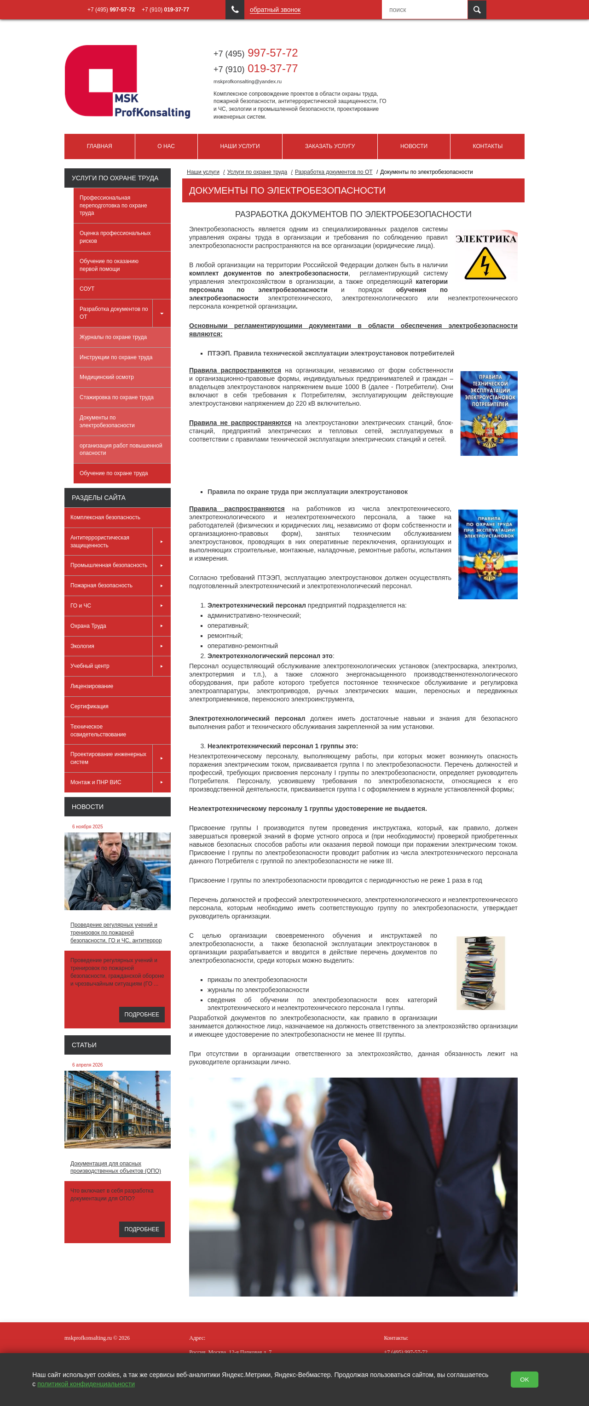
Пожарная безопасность (120, 586)
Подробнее (142, 1014)
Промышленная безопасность (120, 565)
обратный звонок (275, 10)
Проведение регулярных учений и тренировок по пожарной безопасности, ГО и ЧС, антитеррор (116, 933)
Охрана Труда (120, 626)
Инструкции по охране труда (116, 357)
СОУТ (87, 289)
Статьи (84, 1045)
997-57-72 (256, 52)
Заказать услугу (330, 146)
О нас (166, 146)
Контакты (488, 146)
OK (524, 1379)
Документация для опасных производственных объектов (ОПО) (115, 1167)
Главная (99, 146)
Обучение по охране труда (114, 473)
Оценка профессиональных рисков (115, 237)
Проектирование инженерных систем (120, 758)
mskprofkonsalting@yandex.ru (248, 81)
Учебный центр (120, 666)
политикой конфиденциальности (86, 1384)
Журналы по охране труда (113, 337)
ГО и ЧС (120, 606)
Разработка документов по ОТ (125, 313)
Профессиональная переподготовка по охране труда (113, 206)
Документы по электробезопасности (107, 421)
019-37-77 (256, 68)
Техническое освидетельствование (98, 730)
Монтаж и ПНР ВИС (120, 782)
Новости (413, 146)
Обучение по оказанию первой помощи (109, 265)
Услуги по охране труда (115, 178)
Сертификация (89, 706)
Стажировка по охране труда (117, 397)
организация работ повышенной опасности (121, 449)
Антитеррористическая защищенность (120, 542)
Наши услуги (240, 146)
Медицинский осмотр (107, 377)
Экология (120, 646)
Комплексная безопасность (105, 517)
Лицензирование (91, 686)
